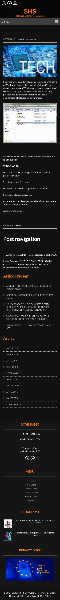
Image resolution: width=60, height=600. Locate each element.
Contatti (31, 500)
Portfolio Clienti (31, 496)
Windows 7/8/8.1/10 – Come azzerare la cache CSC (30, 254)
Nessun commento (26, 39)
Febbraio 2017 (13, 373)
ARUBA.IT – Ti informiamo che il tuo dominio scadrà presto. (28, 287)
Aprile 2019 (12, 361)
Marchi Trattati (31, 492)
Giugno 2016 (12, 379)
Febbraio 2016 (13, 404)
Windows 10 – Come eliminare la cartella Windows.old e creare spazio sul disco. (27, 317)
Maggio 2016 (12, 386)
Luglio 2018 (12, 367)
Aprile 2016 (12, 392)
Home (31, 481)
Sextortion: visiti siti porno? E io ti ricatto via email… (29, 296)
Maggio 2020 (12, 348)
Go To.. (5, 21)
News (18, 225)
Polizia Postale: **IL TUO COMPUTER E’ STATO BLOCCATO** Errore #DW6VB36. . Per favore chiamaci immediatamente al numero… (27, 264)
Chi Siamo (31, 485)
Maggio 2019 (12, 354)
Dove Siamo (31, 489)
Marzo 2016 (12, 398)
